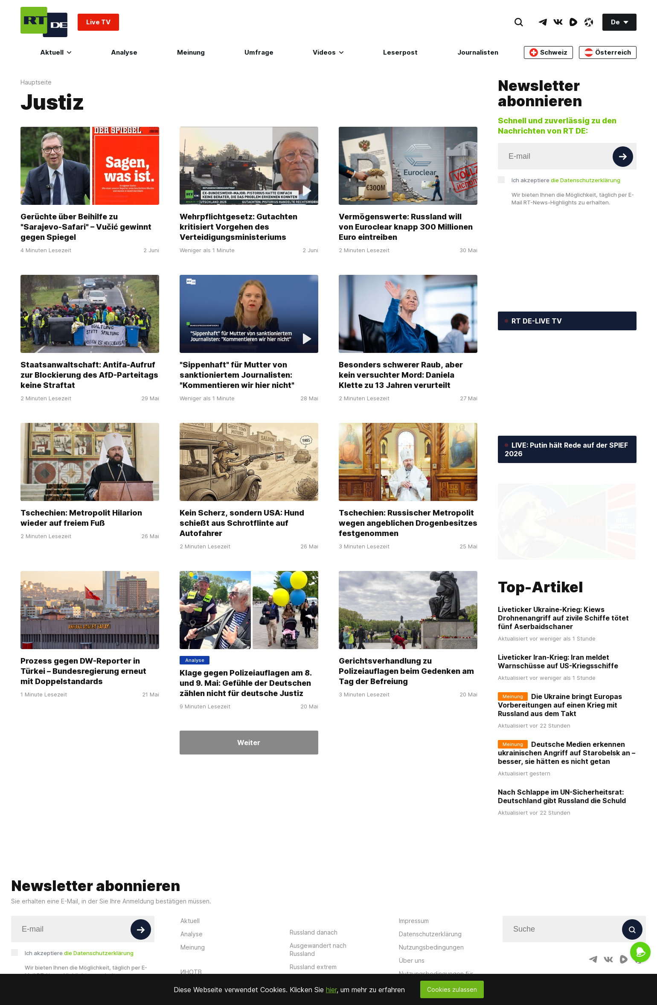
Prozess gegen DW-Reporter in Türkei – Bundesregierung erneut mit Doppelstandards (83, 670)
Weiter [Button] (248, 742)
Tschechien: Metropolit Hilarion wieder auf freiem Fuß (81, 517)
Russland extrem (313, 966)
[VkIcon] (558, 22)
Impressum (414, 920)
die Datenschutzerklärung (585, 180)
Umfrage (258, 52)
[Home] (43, 22)
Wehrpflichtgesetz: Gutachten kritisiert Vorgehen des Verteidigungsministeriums (238, 227)
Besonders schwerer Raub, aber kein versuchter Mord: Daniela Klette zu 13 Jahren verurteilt (401, 375)
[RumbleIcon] (573, 22)
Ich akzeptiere (566, 180)
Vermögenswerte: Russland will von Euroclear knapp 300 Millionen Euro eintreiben (406, 227)
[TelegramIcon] (542, 22)
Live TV (98, 22)
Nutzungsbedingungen (431, 947)
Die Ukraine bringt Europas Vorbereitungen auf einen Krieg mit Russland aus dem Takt (560, 705)
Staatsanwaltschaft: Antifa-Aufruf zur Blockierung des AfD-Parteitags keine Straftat (89, 375)
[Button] (623, 156)
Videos (328, 52)
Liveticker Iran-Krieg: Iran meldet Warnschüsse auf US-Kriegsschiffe (558, 661)
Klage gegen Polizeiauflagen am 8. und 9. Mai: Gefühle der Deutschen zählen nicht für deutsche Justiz (246, 682)
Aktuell (55, 52)
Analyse (124, 52)
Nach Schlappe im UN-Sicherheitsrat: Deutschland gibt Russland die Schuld (562, 796)
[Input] (567, 156)
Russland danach (313, 932)
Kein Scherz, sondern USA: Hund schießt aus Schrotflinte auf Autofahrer (242, 523)
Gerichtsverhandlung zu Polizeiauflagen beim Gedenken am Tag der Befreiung (406, 670)
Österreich (607, 52)
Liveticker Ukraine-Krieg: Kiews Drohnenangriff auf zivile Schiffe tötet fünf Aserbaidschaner (563, 618)
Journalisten (477, 52)
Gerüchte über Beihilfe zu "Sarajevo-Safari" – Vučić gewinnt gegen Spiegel (85, 227)
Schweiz (548, 52)
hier (331, 989)
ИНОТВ (191, 972)
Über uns (411, 960)
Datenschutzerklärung (430, 934)
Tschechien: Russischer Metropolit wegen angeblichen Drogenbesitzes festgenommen (408, 523)
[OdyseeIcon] (589, 22)
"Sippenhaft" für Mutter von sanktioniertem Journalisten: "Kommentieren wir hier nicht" (237, 375)
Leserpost (400, 52)
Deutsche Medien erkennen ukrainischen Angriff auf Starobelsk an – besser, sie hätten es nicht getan (566, 753)
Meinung (191, 52)
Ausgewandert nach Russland (318, 949)
